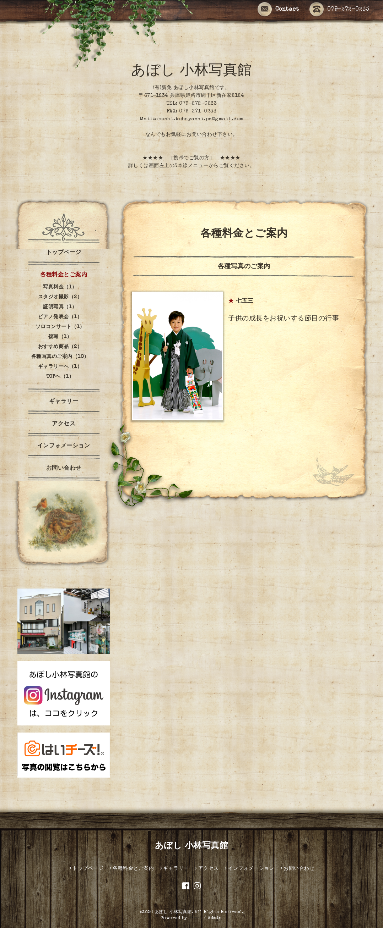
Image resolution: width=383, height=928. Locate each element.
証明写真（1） (60, 307)
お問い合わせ (63, 468)
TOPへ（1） (60, 376)
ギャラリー (64, 402)
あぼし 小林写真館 (191, 72)
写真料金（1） (60, 287)
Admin (215, 918)
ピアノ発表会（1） (60, 317)
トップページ (63, 253)
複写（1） (60, 337)
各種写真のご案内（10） (60, 356)
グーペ (195, 918)
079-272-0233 (339, 9)
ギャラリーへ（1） (60, 366)
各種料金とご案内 (63, 275)
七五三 (245, 301)
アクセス (63, 424)
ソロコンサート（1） (60, 327)
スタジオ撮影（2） (60, 297)
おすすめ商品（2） (60, 346)
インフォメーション (63, 446)
